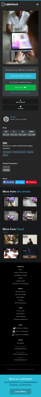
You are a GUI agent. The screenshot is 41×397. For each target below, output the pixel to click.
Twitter (20, 182)
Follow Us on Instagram (22, 334)
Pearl (13, 117)
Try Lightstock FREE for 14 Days (20, 76)
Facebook (8, 182)
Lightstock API (20, 281)
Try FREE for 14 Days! (20, 275)
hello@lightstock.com (20, 360)
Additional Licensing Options (20, 93)
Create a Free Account (20, 272)
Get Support (20, 343)
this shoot (23, 191)
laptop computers (19, 152)
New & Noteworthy (20, 303)
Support (20, 278)
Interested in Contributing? (21, 284)
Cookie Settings (20, 316)
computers (7, 152)
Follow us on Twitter (22, 328)
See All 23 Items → (9, 195)
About (20, 269)
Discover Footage (20, 294)
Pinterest (31, 182)
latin (5, 155)
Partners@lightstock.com (20, 354)
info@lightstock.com (20, 349)
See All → (6, 232)
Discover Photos (20, 292)
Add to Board (20, 101)
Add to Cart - (20, 87)
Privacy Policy (20, 314)
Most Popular (20, 297)
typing (30, 152)
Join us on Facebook (22, 331)
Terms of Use (20, 311)
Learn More (20, 391)
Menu (37, 4)
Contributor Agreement (20, 319)
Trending (20, 300)
